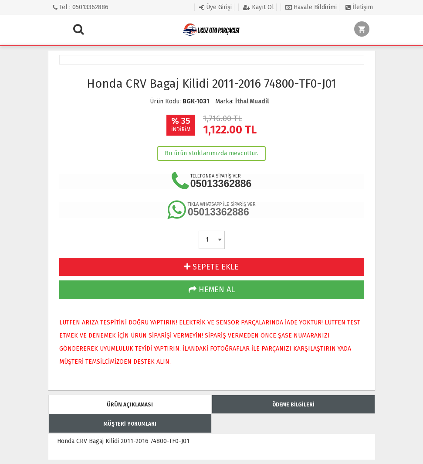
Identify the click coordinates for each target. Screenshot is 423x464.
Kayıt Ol (258, 7)
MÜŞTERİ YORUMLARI (130, 424)
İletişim (359, 7)
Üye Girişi (215, 7)
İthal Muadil (252, 101)
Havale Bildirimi (311, 7)
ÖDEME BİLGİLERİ (293, 405)
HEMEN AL (212, 289)
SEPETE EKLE (211, 267)
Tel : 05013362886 (80, 7)
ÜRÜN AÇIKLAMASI (130, 405)
